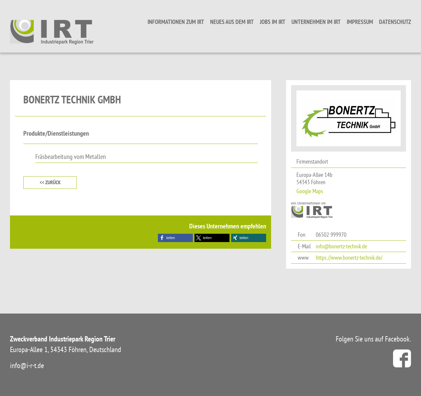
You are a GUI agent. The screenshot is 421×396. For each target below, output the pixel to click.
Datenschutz (395, 22)
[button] (175, 238)
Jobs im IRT (272, 22)
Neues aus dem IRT (232, 22)
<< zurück (50, 182)
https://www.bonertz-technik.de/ (349, 257)
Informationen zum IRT (176, 22)
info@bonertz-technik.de (341, 246)
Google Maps (309, 191)
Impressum (360, 22)
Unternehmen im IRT (316, 22)
